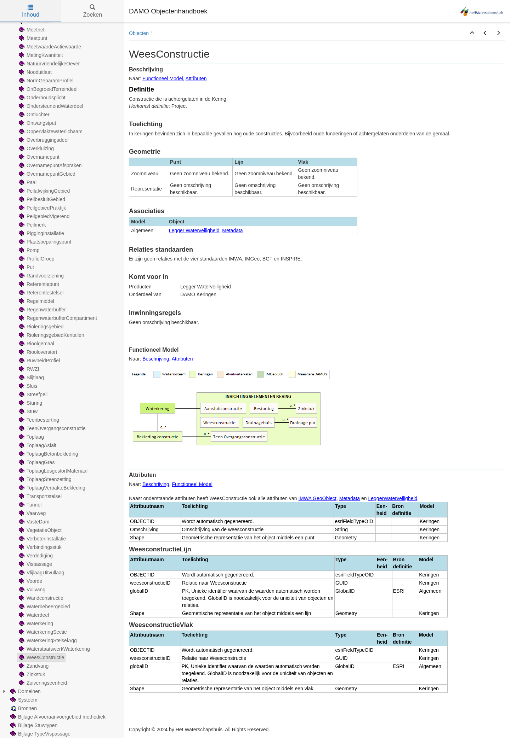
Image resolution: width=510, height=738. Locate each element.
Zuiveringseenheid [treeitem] (42, 683)
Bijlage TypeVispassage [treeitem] (39, 734)
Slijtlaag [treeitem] (30, 377)
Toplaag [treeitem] (30, 437)
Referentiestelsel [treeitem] (40, 292)
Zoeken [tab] (92, 11)
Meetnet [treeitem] (31, 29)
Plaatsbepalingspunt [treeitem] (44, 242)
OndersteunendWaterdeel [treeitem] (50, 106)
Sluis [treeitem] (27, 386)
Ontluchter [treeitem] (33, 114)
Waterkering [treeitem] (35, 623)
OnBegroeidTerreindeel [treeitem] (47, 89)
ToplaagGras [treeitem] (36, 462)
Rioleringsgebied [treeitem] (40, 326)
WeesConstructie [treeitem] (40, 657)
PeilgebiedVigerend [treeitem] (43, 216)
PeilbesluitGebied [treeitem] (41, 199)
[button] (472, 33)
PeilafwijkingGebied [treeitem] (43, 191)
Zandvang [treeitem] (33, 666)
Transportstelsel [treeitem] (39, 496)
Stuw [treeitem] (27, 411)
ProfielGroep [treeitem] (36, 258)
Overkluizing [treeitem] (35, 148)
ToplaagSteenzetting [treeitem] (44, 479)
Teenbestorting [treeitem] (38, 420)
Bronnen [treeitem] (23, 708)
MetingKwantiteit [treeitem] (40, 55)
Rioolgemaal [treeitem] (35, 343)
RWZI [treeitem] (28, 369)
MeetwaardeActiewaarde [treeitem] (49, 46)
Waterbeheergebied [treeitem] (43, 606)
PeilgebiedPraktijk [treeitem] (41, 208)
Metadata (232, 230)
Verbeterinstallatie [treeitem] (41, 538)
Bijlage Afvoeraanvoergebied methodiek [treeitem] (57, 717)
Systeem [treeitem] (23, 700)
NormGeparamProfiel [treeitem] (45, 80)
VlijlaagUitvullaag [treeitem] (40, 572)
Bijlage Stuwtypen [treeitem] (33, 725)
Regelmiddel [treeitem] (35, 301)
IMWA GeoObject (317, 498)
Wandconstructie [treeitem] (40, 598)
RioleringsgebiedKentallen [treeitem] (50, 335)
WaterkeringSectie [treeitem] (42, 632)
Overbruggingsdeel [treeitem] (42, 140)
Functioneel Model (162, 78)
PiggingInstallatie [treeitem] (40, 233)
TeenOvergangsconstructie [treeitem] (51, 428)
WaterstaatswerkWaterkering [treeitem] (53, 649)
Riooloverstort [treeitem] (37, 352)
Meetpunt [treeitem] (32, 38)
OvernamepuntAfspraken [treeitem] (49, 165)
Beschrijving (155, 359)
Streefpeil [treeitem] (32, 394)
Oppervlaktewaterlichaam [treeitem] (50, 131)
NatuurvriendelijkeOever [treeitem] (48, 63)
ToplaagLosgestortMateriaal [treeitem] (52, 471)
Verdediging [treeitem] (35, 555)
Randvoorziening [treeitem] (40, 275)
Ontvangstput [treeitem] (36, 123)
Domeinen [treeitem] (25, 691)
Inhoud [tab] (30, 11)
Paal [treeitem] (26, 182)
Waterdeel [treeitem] (33, 615)
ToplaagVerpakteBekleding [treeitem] (51, 488)
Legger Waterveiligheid (194, 230)
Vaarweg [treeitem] (31, 513)
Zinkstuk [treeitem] (31, 674)
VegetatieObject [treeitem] (39, 530)
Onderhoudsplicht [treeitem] (41, 97)
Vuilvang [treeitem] (31, 589)
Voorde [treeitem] (29, 581)
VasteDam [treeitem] (33, 521)
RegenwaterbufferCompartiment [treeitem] (57, 318)
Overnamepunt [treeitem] (38, 157)
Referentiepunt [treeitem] (38, 284)
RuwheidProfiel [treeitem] (38, 360)
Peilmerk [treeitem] (31, 225)
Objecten (139, 33)
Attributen (196, 78)
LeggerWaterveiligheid (393, 498)
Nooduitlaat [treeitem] (34, 72)
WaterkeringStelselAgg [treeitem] (47, 640)
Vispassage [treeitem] (34, 564)
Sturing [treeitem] (29, 403)
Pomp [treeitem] (28, 250)
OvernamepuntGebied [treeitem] (46, 174)
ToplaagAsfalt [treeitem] (36, 445)
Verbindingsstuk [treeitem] (39, 547)
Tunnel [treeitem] (29, 504)
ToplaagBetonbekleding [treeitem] (47, 454)
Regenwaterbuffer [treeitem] (41, 309)
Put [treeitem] (25, 267)
